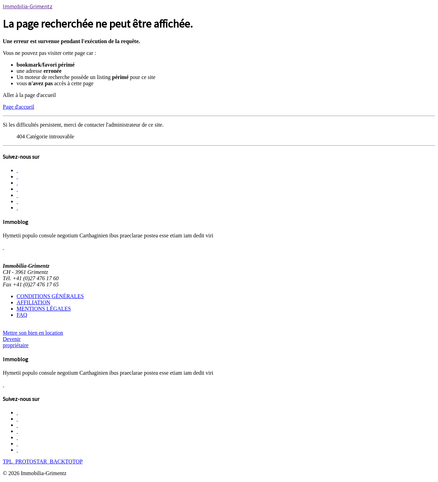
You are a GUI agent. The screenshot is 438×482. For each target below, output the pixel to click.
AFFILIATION (33, 302)
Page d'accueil (18, 107)
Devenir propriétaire (16, 342)
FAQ (22, 315)
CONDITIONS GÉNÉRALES (50, 296)
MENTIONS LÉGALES (44, 309)
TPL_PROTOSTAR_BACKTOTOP (43, 461)
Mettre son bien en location (33, 333)
